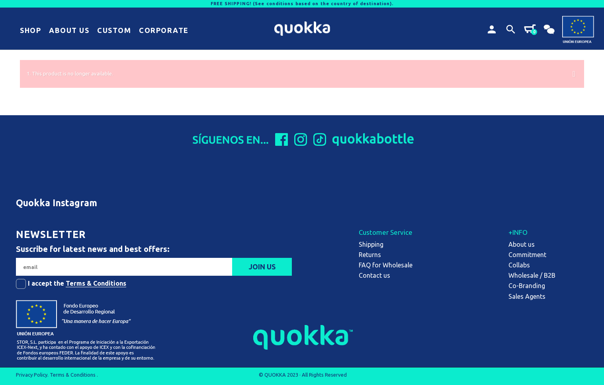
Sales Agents (526, 296)
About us (521, 244)
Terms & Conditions (96, 283)
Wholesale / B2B (531, 275)
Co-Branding (526, 285)
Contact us (374, 275)
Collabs (519, 265)
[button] (30, 31)
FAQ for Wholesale (385, 265)
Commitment (527, 254)
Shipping (371, 244)
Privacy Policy (31, 374)
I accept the (77, 283)
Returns (370, 254)
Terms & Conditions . (74, 374)
